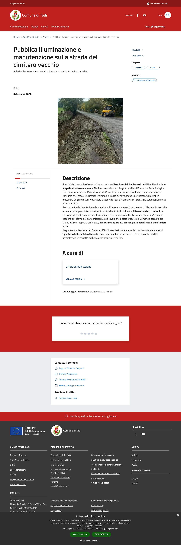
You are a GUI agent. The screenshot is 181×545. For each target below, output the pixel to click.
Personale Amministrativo (22, 479)
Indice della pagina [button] (24, 173)
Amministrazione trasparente (104, 500)
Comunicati (137, 460)
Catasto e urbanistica (60, 477)
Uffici (12, 464)
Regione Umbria (17, 3)
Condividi (138, 50)
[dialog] (90, 528)
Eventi (135, 483)
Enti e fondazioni (18, 469)
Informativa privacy (100, 510)
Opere (46, 37)
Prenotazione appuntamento (64, 500)
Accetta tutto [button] (80, 534)
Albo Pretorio (97, 505)
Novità (26, 37)
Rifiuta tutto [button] (101, 534)
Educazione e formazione (102, 454)
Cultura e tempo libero (61, 460)
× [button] (178, 515)
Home (16, 37)
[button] (90, 540)
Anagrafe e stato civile (61, 455)
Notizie (35, 37)
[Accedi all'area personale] (157, 3)
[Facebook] (136, 15)
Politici (13, 474)
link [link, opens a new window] (116, 528)
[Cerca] (167, 15)
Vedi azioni (139, 56)
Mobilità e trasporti (59, 486)
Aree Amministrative (20, 460)
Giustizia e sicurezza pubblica (104, 459)
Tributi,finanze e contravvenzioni (106, 464)
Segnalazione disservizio (62, 505)
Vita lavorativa (57, 464)
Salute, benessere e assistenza (105, 473)
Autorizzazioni (97, 478)
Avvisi (134, 464)
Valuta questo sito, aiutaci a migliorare (90, 416)
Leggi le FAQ (56, 510)
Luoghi (135, 478)
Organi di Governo (18, 455)
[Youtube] (143, 15)
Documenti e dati (18, 484)
